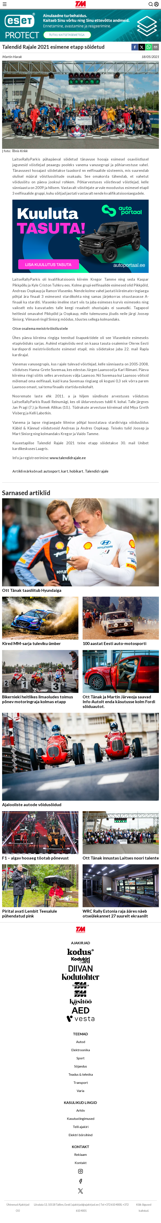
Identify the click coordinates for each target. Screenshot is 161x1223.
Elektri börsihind (80, 1135)
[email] (155, 47)
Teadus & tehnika (80, 1074)
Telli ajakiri (80, 1127)
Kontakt (81, 1163)
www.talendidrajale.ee (68, 458)
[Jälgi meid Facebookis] (80, 1181)
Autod (80, 1042)
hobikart (76, 471)
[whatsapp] (148, 47)
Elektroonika (80, 1050)
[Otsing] (150, 4)
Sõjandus (80, 1066)
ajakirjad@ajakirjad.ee (85, 1204)
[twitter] (141, 47)
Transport (80, 1082)
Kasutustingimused (80, 1118)
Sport (80, 1058)
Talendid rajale (97, 471)
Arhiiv (80, 1110)
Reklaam (80, 1154)
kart (64, 471)
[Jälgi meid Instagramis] (80, 1171)
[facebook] (134, 47)
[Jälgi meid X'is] (80, 1191)
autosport (51, 471)
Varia (80, 1091)
